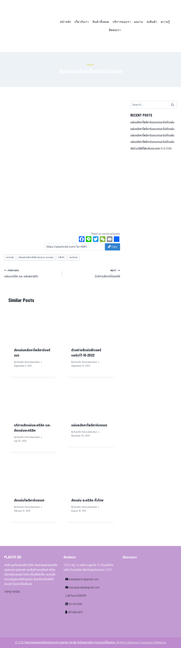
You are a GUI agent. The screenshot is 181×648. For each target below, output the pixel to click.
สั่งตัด (61, 257)
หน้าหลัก (65, 22)
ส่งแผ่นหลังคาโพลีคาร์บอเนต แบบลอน (36, 257)
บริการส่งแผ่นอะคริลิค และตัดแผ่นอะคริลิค (32, 428)
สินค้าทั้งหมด (101, 22)
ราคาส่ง (10, 257)
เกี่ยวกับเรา (82, 22)
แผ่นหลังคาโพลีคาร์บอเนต (89, 425)
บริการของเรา (122, 22)
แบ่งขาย (73, 257)
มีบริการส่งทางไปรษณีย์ (92, 273)
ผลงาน (138, 22)
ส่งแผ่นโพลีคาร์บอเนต (29, 500)
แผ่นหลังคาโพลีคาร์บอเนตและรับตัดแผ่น (152, 122)
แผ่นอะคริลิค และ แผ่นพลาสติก (31, 273)
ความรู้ (165, 22)
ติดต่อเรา (115, 30)
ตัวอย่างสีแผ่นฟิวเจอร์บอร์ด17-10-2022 (86, 353)
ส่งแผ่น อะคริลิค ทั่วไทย (87, 500)
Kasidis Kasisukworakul (28, 362)
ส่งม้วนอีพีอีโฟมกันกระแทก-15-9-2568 (151, 148)
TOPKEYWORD (12, 592)
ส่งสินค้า (152, 22)
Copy (112, 247)
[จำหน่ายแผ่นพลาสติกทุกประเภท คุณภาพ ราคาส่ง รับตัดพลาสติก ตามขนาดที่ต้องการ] (28, 26)
